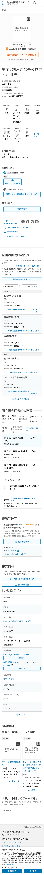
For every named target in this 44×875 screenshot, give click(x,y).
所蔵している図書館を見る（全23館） (22, 194)
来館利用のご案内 (33, 429)
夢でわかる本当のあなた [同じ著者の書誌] (11, 763)
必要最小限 (12, 871)
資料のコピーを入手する (11, 846)
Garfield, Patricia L (11, 654)
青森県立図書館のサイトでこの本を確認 (24, 330)
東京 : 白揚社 (8, 679)
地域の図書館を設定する (27, 279)
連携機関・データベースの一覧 (28, 266)
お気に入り (7, 221)
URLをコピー (14, 221)
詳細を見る (10, 865)
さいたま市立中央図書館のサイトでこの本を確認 (24, 392)
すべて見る (36, 135)
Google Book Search (15, 553)
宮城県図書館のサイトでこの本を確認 (24, 349)
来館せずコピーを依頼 (12, 181)
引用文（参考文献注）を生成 (16, 227)
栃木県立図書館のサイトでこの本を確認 (24, 372)
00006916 (7, 665)
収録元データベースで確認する (22, 54)
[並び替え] (11, 286)
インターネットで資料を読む (12, 842)
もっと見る (13, 781)
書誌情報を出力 (11, 231)
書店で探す (22, 209)
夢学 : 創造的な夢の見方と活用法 (17, 621)
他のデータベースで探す (14, 236)
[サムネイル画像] (11, 750)
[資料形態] (29, 286)
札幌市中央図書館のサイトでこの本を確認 (24, 310)
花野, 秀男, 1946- (10, 662)
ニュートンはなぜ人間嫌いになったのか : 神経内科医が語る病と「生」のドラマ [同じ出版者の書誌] (32, 766)
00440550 (25, 654)
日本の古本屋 (12, 550)
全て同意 (33, 871)
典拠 (21, 658)
